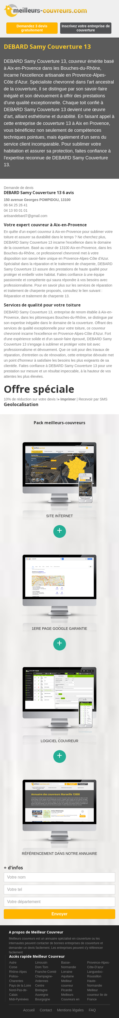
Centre (39, 985)
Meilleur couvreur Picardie (67, 985)
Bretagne (41, 990)
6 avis (68, 192)
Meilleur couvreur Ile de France (97, 994)
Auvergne (41, 995)
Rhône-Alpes (18, 972)
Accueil (29, 1010)
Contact (46, 1010)
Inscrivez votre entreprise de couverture (86, 28)
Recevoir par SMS (93, 399)
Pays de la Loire (20, 985)
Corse (13, 967)
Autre (12, 962)
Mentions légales (70, 1010)
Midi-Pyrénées (19, 999)
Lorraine (66, 972)
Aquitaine (67, 976)
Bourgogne (42, 999)
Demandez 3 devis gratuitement (31, 28)
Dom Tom (41, 967)
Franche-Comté (45, 972)
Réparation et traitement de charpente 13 (36, 296)
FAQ (92, 1010)
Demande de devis (18, 188)
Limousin (41, 962)
